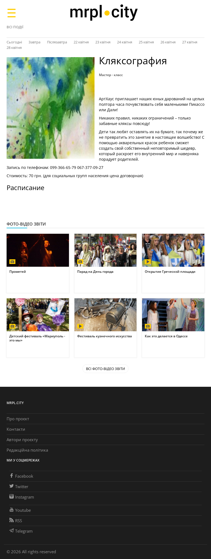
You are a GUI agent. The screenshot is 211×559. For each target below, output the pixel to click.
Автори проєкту (22, 439)
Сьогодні (14, 42)
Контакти (16, 429)
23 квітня (102, 42)
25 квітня (146, 42)
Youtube (20, 510)
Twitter (18, 486)
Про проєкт (18, 418)
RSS (15, 520)
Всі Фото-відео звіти (105, 368)
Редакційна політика (27, 450)
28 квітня (14, 47)
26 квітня (168, 42)
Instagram (21, 497)
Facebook (21, 476)
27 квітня (189, 42)
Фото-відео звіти (26, 224)
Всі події (15, 26)
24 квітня (124, 42)
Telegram (21, 531)
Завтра (34, 42)
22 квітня (81, 42)
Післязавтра (57, 42)
